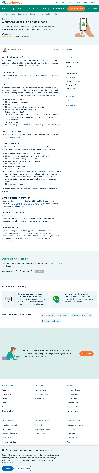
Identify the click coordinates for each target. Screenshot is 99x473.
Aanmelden (86, 354)
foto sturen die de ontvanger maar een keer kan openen (34, 171)
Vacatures (70, 446)
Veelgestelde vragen (42, 429)
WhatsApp (64, 315)
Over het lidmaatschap (10, 425)
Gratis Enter (6, 438)
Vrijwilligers (71, 433)
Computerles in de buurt (43, 394)
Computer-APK (72, 402)
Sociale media (45, 14)
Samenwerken (72, 438)
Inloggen (60, 2)
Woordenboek (73, 105)
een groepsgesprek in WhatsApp (17, 216)
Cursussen (38, 385)
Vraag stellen (39, 425)
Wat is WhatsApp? (72, 62)
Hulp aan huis (72, 398)
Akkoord (7, 469)
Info (67, 70)
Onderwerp (34, 14)
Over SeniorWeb (90, 2)
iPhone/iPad (48, 315)
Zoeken (94, 9)
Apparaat (5, 390)
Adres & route (39, 433)
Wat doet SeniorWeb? (75, 425)
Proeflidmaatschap (9, 442)
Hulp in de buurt (73, 411)
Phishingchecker (73, 407)
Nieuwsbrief (6, 446)
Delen (70, 101)
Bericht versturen (72, 73)
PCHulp (70, 385)
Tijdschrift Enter (8, 411)
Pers (68, 442)
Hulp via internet (73, 394)
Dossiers (5, 398)
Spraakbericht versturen (74, 81)
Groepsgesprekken (72, 85)
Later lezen (71, 96)
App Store (27, 75)
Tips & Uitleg (22, 14)
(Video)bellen (70, 89)
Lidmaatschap (8, 420)
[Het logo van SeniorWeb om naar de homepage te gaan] (12, 2)
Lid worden (6, 429)
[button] (17, 271)
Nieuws (5, 402)
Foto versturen (71, 77)
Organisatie (71, 429)
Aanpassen (25, 469)
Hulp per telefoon (73, 390)
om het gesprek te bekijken (12, 137)
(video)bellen (7, 236)
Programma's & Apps (52, 321)
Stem (40, 271)
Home (13, 14)
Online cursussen (40, 390)
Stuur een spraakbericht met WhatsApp (27, 203)
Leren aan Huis (39, 398)
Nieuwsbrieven (7, 407)
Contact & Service (74, 2)
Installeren (69, 66)
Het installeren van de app (50, 75)
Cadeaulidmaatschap (9, 433)
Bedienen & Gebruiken (82, 315)
